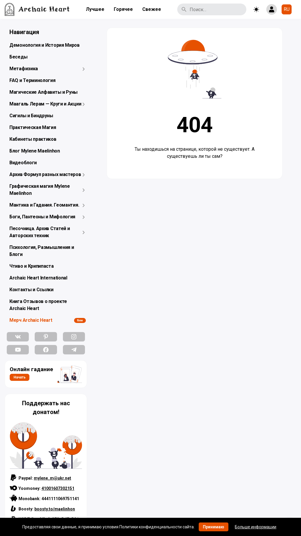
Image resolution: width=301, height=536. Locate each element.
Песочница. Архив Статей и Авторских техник (39, 232)
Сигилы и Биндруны (31, 115)
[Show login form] (271, 9)
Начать (20, 377)
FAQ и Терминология (32, 80)
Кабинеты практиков (32, 139)
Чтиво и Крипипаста (31, 266)
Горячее (123, 9)
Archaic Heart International (38, 278)
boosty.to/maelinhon (54, 509)
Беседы (18, 57)
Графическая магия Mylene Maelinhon (39, 189)
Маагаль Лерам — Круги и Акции (45, 104)
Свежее (151, 9)
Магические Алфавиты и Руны (43, 92)
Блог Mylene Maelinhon (34, 151)
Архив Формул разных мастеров (45, 174)
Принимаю (213, 527)
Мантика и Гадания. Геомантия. (44, 205)
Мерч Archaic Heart (30, 320)
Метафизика (23, 68)
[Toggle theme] (256, 9)
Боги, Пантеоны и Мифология (42, 217)
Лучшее (95, 9)
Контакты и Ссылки (31, 289)
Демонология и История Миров (44, 45)
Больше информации (255, 527)
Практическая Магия (32, 127)
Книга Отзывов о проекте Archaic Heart (38, 305)
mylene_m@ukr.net (52, 478)
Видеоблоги (23, 162)
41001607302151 (57, 488)
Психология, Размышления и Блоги (41, 250)
